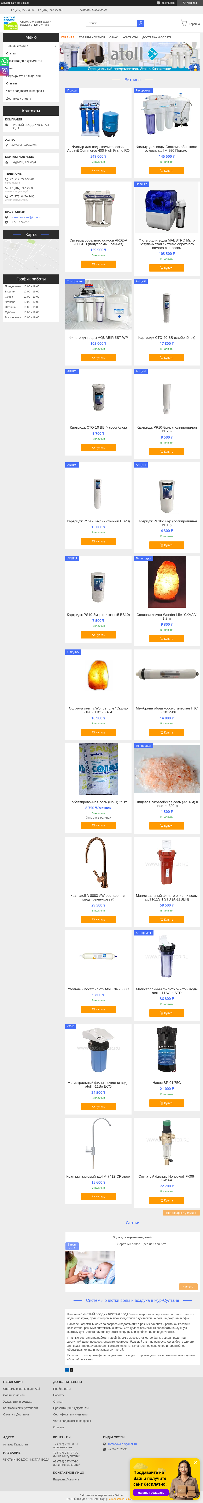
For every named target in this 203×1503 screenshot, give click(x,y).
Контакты (130, 37)
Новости (58, 1395)
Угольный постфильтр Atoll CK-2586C (98, 989)
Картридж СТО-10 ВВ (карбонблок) (98, 427)
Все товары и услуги (180, 1212)
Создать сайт (8, 2)
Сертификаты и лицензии (23, 76)
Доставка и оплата (157, 37)
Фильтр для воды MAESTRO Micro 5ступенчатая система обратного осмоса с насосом (167, 244)
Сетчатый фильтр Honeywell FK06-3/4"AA (166, 1178)
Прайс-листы (62, 1388)
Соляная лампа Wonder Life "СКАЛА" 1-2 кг (167, 616)
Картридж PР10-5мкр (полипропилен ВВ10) (167, 523)
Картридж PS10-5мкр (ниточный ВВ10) (98, 615)
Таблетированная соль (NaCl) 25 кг (98, 802)
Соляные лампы (14, 1395)
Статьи (132, 1222)
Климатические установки (20, 1408)
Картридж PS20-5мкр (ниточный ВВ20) (98, 521)
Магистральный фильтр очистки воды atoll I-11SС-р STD (167, 991)
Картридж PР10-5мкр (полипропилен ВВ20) (167, 429)
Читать (188, 1286)
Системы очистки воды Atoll (22, 1388)
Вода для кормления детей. (132, 1237)
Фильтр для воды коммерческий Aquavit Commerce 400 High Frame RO (98, 149)
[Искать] (140, 23)
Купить (100, 170)
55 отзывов (168, 2)
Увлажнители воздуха (17, 1401)
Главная (67, 37)
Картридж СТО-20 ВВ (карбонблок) (166, 338)
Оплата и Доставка (16, 1414)
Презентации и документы (24, 61)
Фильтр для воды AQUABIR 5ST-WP (98, 338)
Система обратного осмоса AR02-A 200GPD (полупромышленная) (98, 242)
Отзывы (11, 83)
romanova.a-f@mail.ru (26, 217)
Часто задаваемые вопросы (25, 91)
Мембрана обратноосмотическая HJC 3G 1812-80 (167, 710)
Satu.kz (119, 1495)
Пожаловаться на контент (122, 1499)
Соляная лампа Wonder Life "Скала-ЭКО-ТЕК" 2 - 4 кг (98, 710)
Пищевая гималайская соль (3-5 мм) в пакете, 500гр (166, 804)
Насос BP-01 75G (167, 1083)
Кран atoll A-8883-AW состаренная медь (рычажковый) (98, 897)
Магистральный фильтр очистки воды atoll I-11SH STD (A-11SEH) (167, 897)
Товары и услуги (92, 37)
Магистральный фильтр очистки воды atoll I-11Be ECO (98, 1084)
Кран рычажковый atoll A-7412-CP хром (98, 1176)
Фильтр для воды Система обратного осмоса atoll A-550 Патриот (167, 149)
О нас (113, 37)
